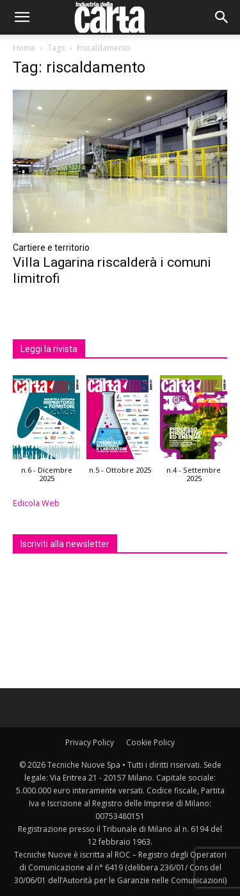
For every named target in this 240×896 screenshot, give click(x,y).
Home (24, 47)
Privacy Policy (89, 742)
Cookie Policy (150, 742)
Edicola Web (36, 503)
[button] (21, 17)
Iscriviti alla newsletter (64, 544)
